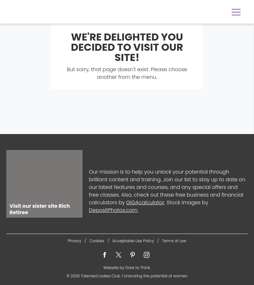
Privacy (74, 241)
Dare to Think (137, 267)
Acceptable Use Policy (133, 241)
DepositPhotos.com (113, 210)
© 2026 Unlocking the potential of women (127, 276)
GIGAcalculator (145, 202)
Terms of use (174, 241)
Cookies (96, 241)
